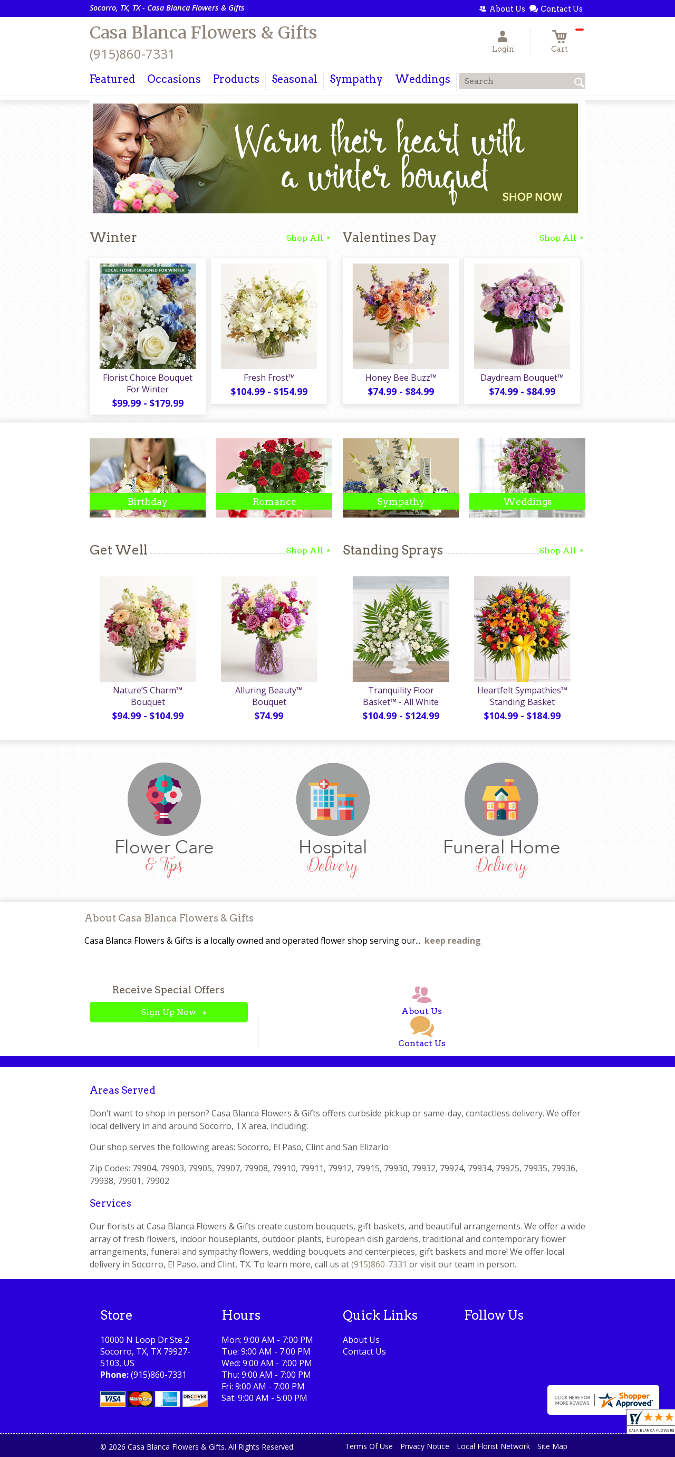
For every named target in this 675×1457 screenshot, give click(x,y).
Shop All (309, 238)
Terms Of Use (369, 1446)
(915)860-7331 (132, 53)
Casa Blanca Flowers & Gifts (203, 32)
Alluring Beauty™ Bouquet (269, 696)
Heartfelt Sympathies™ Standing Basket (522, 696)
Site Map (552, 1446)
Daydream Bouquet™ (522, 377)
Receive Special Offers (168, 990)
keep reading (453, 940)
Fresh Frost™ (269, 377)
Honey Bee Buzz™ (401, 377)
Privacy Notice (424, 1446)
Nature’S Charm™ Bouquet (147, 696)
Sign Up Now (168, 1012)
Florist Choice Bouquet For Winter (147, 383)
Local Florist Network (493, 1446)
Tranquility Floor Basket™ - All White (401, 696)
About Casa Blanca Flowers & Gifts (169, 918)
